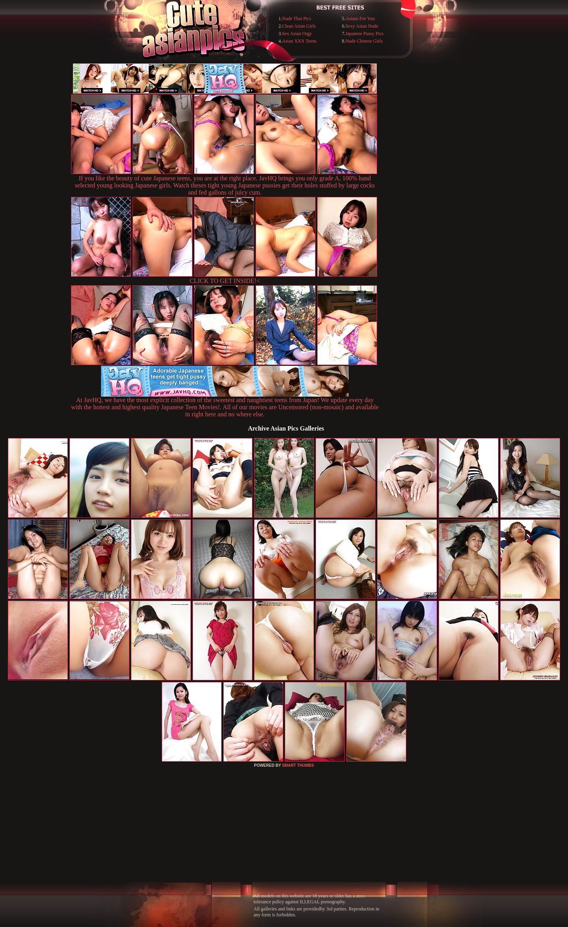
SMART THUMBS (298, 765)
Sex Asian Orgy (297, 33)
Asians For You (360, 18)
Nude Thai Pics (296, 18)
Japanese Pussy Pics (365, 33)
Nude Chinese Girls (364, 41)
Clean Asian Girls (299, 26)
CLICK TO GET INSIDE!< (225, 280)
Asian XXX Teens (299, 41)
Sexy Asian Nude (362, 26)
